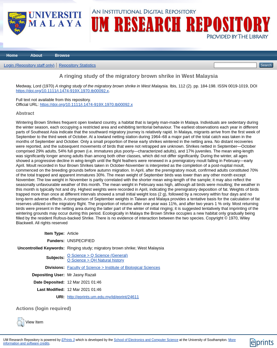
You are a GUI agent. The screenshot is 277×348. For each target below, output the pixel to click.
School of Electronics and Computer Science (146, 340)
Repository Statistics (77, 65)
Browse (62, 55)
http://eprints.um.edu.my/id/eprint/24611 (103, 296)
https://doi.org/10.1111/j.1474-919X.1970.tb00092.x (62, 90)
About (36, 55)
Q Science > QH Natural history (95, 260)
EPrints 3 (68, 340)
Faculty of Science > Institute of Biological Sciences (113, 267)
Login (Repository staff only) (29, 65)
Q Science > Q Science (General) (97, 255)
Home (12, 55)
